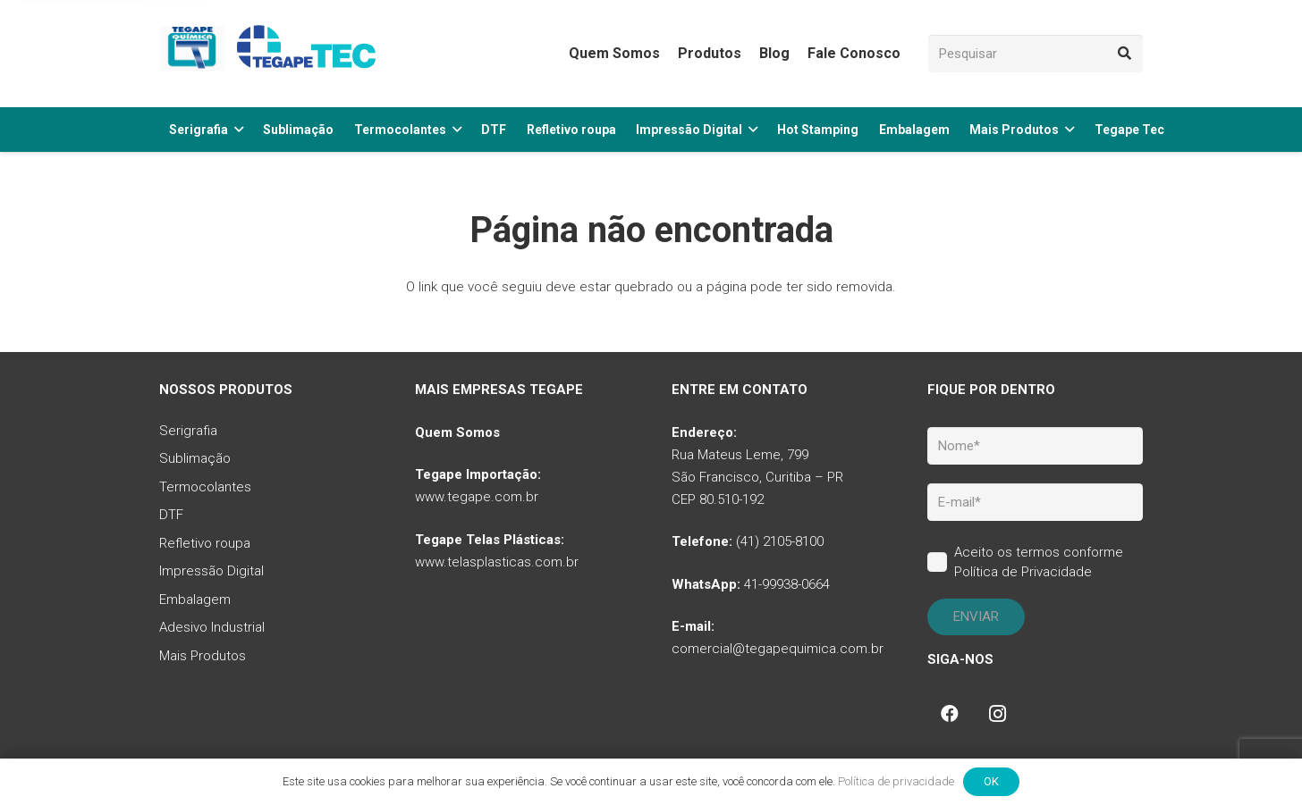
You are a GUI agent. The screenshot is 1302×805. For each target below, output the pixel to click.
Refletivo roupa (204, 543)
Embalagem (195, 599)
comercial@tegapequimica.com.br (778, 649)
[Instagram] (998, 714)
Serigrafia (188, 431)
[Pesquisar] (1035, 53)
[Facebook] (949, 714)
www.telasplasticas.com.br (497, 562)
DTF (171, 515)
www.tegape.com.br (476, 497)
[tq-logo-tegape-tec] (271, 53)
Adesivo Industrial (212, 627)
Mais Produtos (202, 656)
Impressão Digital (211, 571)
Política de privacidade (896, 781)
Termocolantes (205, 487)
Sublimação (195, 458)
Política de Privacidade (1023, 572)
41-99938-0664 (787, 584)
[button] (235, 129)
